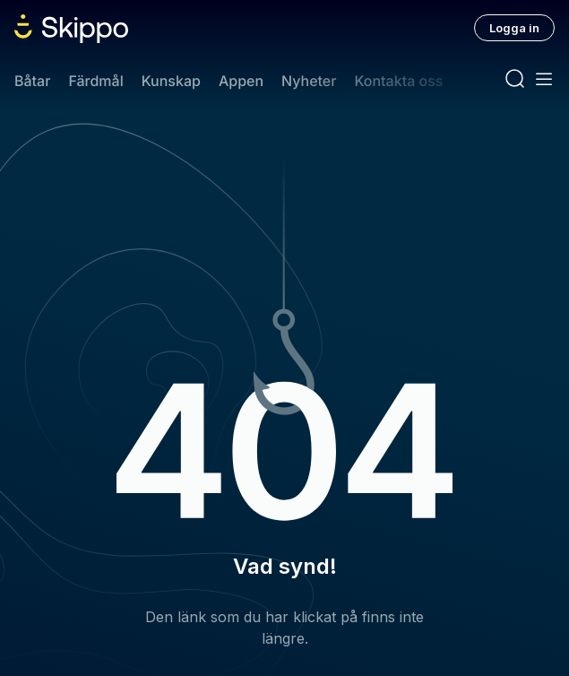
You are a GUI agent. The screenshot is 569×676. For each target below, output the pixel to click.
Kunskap (171, 81)
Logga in (514, 28)
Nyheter (308, 81)
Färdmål (95, 81)
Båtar (32, 81)
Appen (241, 81)
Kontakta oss (398, 81)
